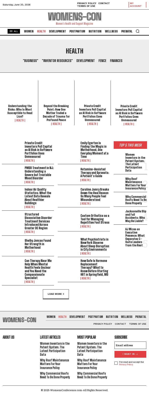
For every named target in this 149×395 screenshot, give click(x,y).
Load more (56, 294)
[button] (137, 31)
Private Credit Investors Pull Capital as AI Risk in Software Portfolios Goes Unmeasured (92, 113)
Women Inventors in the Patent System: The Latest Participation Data (135, 162)
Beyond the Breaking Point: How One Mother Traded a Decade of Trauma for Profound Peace (56, 113)
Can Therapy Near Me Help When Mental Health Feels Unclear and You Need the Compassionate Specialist (38, 269)
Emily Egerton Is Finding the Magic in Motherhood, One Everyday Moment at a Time (94, 149)
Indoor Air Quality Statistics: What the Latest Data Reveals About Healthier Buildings (38, 196)
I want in (130, 354)
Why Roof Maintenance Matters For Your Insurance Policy (135, 183)
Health (20, 120)
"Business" (30, 61)
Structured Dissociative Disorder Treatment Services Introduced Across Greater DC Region (38, 221)
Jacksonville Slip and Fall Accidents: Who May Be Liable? (135, 216)
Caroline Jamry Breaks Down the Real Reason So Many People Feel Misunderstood (95, 194)
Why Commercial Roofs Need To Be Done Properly (135, 200)
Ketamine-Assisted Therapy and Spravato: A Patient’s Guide (95, 172)
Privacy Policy (126, 364)
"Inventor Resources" (57, 61)
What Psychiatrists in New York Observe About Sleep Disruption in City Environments (95, 244)
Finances (116, 61)
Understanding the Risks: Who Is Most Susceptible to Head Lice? (19, 111)
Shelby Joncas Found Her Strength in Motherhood (38, 244)
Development (85, 61)
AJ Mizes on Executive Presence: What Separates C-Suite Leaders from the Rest (135, 237)
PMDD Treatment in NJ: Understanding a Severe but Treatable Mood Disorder (39, 173)
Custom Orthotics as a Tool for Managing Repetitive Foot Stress (95, 219)
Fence (102, 61)
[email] (130, 345)
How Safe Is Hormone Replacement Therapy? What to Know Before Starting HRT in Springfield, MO (94, 267)
